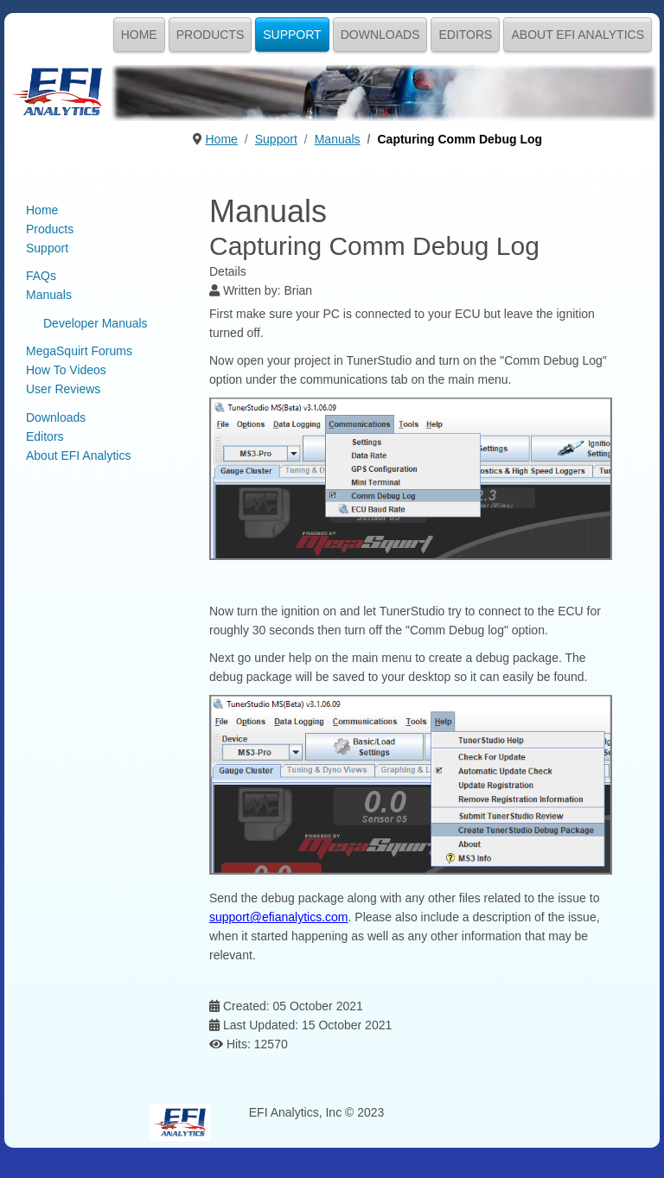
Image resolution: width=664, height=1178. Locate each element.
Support (292, 34)
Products (210, 34)
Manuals (49, 295)
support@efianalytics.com (278, 917)
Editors (465, 34)
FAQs (41, 276)
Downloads (380, 34)
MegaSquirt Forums (79, 351)
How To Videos (66, 370)
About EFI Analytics (577, 34)
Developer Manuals (95, 323)
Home (139, 34)
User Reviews (63, 389)
